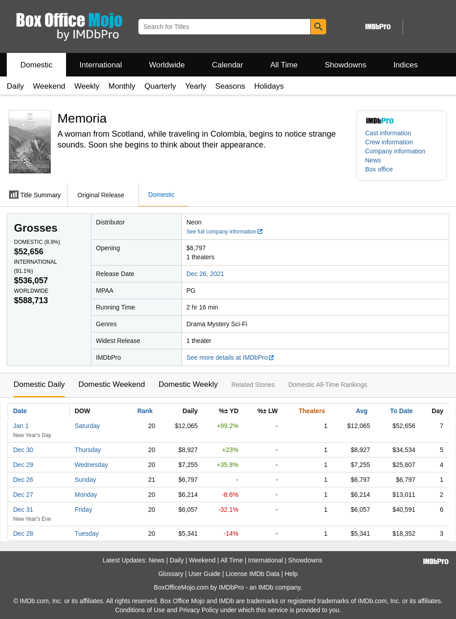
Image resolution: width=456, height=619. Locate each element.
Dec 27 (23, 494)
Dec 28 (23, 533)
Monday (86, 494)
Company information (395, 151)
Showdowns (345, 65)
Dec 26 (23, 479)
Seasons (230, 86)
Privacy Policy (198, 610)
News (373, 160)
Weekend (49, 86)
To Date (401, 410)
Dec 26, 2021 (205, 273)
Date (20, 410)
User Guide (205, 573)
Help (291, 573)
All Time (284, 65)
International (101, 65)
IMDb (265, 587)
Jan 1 (20, 425)
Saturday (87, 425)
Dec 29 (23, 464)
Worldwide (167, 65)
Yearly (195, 86)
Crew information (389, 142)
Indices (406, 65)
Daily (15, 86)
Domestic (36, 65)
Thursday (88, 449)
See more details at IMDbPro (230, 357)
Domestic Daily (39, 384)
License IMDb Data (253, 573)
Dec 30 (23, 449)
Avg (362, 410)
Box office (379, 169)
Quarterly (160, 86)
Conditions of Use (140, 610)
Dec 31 (23, 509)
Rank (144, 410)
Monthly (122, 86)
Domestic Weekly (188, 384)
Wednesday (91, 464)
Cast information (388, 133)
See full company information (224, 232)
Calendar (227, 65)
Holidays (269, 86)
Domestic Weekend (111, 384)
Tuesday (87, 533)
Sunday (85, 479)
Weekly (86, 86)
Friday (83, 509)
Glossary (170, 573)
